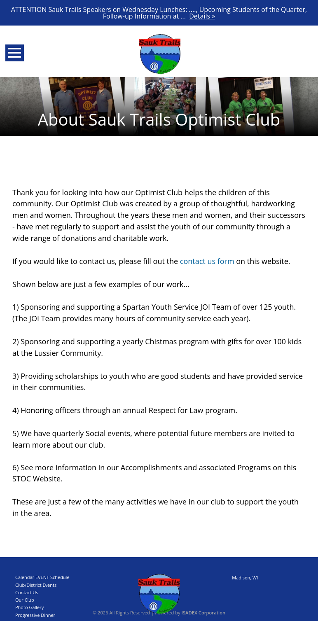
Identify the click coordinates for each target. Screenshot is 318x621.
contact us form (207, 261)
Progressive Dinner (35, 615)
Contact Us (26, 592)
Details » (202, 16)
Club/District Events (35, 585)
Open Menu (14, 52)
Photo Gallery (29, 607)
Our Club (24, 600)
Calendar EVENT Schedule (42, 577)
